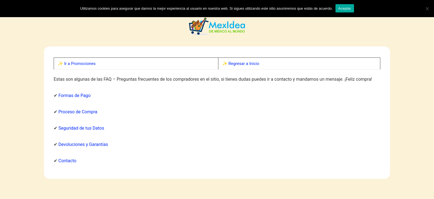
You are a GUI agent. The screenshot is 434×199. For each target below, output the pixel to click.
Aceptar (344, 8)
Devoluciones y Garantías (83, 144)
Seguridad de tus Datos (81, 128)
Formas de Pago (74, 95)
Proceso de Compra (77, 111)
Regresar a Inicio (243, 63)
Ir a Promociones (79, 63)
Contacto (67, 160)
